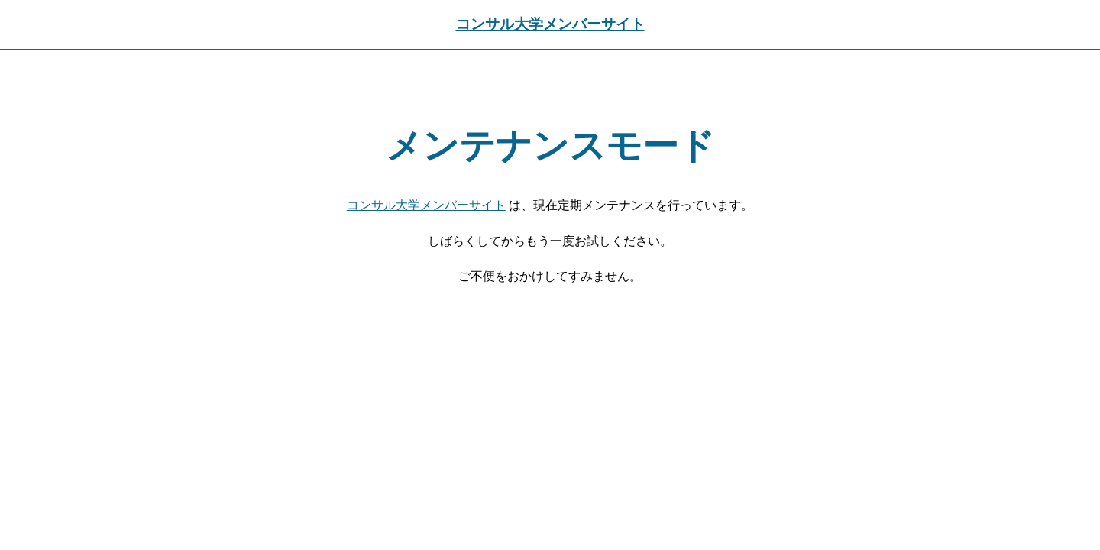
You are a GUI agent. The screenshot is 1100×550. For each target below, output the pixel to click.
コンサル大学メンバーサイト (550, 24)
